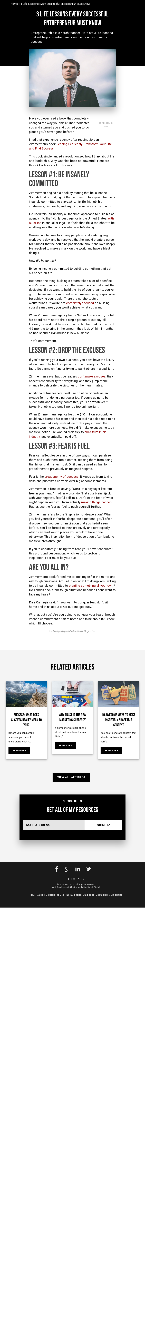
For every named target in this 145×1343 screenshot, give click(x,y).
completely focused (80, 303)
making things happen (96, 502)
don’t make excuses (91, 376)
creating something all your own (91, 586)
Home (14, 3)
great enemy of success (62, 477)
